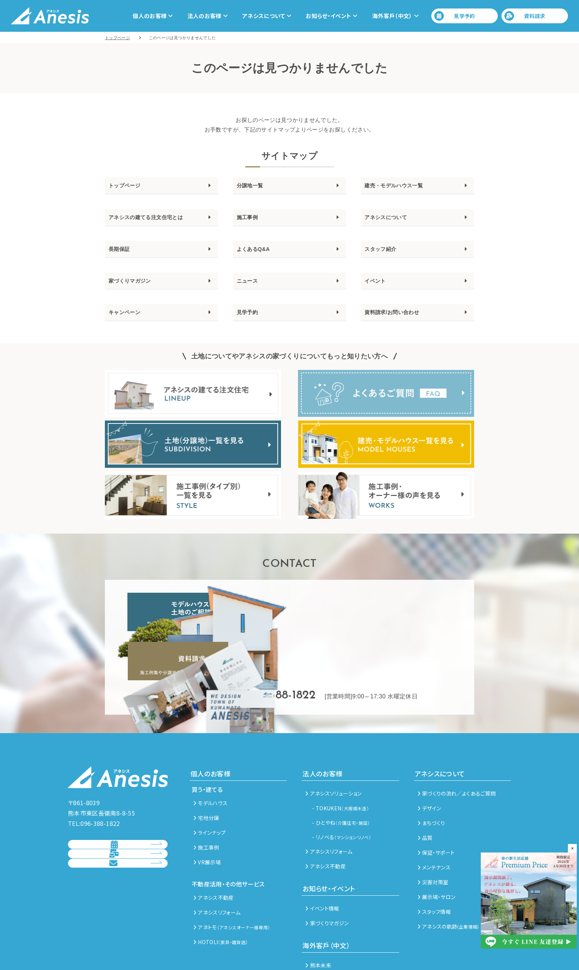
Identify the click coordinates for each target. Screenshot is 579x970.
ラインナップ (209, 796)
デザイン (429, 771)
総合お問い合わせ (111, 866)
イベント (377, 289)
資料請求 (524, 16)
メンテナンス (434, 830)
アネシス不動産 (213, 861)
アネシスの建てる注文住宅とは (156, 221)
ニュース (250, 289)
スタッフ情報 (434, 875)
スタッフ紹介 (384, 255)
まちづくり (431, 786)
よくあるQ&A (258, 255)
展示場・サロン (437, 860)
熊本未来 (318, 928)
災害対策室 (433, 845)
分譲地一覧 (254, 186)
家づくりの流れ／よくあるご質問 (457, 756)
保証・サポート (436, 816)
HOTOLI (220, 905)
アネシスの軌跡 (448, 890)
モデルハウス (210, 766)
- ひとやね (341, 786)
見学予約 (454, 16)
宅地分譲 (206, 781)
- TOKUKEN (340, 771)
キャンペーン (129, 323)
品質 (425, 801)
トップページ (129, 186)
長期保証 (122, 255)
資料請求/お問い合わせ (399, 323)
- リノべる (341, 800)
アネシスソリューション (333, 756)
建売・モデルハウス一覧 (401, 186)
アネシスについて (391, 221)
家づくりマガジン (136, 289)
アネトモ (231, 890)
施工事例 (250, 221)
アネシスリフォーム (217, 875)
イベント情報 (322, 871)
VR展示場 (207, 825)
